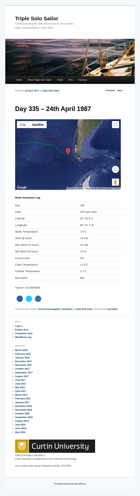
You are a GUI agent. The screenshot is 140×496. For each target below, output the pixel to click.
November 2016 (23, 409)
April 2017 (20, 391)
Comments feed (23, 333)
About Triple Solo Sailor (40, 80)
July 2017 (20, 380)
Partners (82, 80)
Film (71, 80)
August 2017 (22, 376)
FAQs (60, 80)
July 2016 (20, 424)
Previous (109, 90)
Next (121, 90)
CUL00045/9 (32, 287)
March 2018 (21, 350)
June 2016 (20, 428)
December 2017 (23, 361)
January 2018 (22, 357)
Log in (18, 326)
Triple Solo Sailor (36, 18)
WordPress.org (23, 337)
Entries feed (21, 329)
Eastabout (67, 309)
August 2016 (22, 421)
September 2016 (24, 417)
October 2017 (22, 368)
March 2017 (21, 394)
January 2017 (22, 402)
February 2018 (23, 354)
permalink (113, 309)
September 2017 (24, 372)
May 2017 (20, 387)
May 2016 (20, 432)
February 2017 (23, 398)
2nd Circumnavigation (50, 309)
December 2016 (23, 406)
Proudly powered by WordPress (70, 484)
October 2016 (22, 413)
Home (19, 80)
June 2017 (20, 383)
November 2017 (23, 365)
